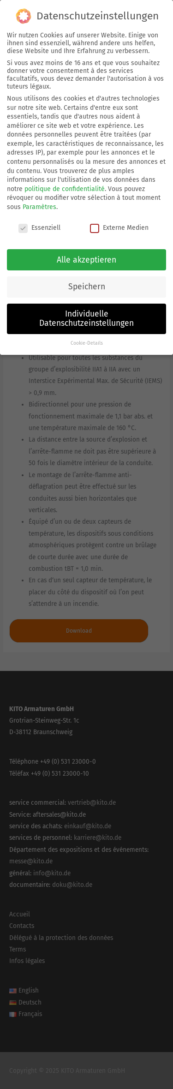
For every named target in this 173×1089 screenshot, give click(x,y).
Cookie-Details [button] (87, 338)
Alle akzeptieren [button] (86, 255)
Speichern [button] (86, 282)
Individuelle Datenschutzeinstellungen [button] (86, 314)
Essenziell (39, 223)
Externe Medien (119, 223)
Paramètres (39, 202)
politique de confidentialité (64, 184)
